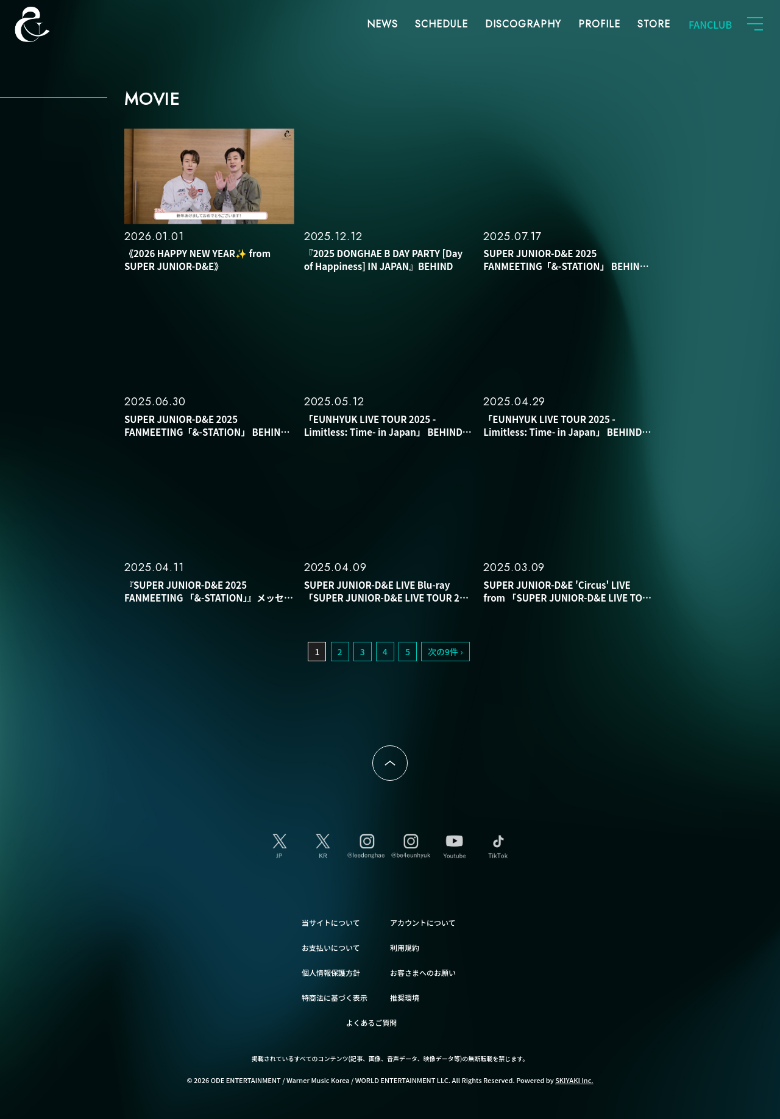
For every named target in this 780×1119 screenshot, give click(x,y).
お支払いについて (331, 947)
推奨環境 (404, 997)
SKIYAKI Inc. (574, 1080)
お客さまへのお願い (423, 972)
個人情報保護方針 (331, 972)
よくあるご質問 (371, 1022)
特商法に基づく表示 (334, 997)
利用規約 (404, 947)
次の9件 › (445, 651)
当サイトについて (331, 922)
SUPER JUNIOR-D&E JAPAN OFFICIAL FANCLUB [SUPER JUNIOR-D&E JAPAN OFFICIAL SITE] (51, 24)
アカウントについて (423, 922)
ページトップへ (390, 763)
